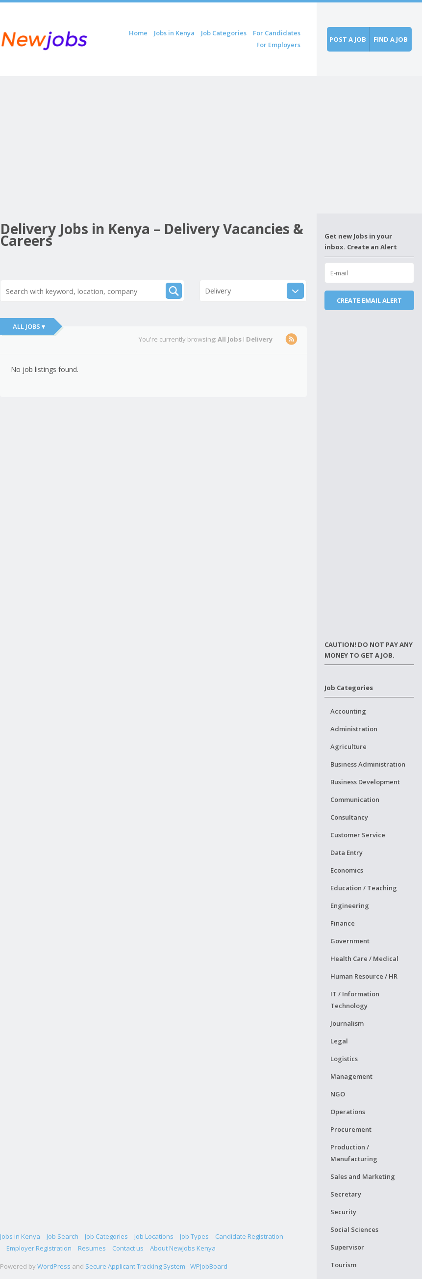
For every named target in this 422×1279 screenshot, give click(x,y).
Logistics (344, 1058)
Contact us (128, 1248)
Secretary (345, 1194)
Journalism (347, 1023)
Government (350, 940)
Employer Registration (39, 1248)
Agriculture (348, 746)
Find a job (390, 39)
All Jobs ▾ (29, 326)
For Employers (278, 44)
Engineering (349, 905)
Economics (346, 870)
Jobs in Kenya (174, 32)
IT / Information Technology (354, 999)
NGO (337, 1094)
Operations (347, 1111)
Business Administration (367, 764)
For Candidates (276, 32)
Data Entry (346, 852)
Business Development (365, 781)
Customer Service (357, 834)
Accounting (348, 711)
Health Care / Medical (364, 958)
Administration (353, 728)
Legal (339, 1041)
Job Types (194, 1236)
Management (351, 1076)
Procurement (351, 1129)
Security (343, 1211)
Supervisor (347, 1247)
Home (138, 32)
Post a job (347, 39)
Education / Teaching (363, 887)
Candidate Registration (249, 1236)
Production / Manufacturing (353, 1153)
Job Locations (154, 1236)
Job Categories (224, 32)
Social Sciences (354, 1229)
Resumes (92, 1248)
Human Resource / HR (363, 976)
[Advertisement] (158, 144)
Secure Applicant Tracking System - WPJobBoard (156, 1266)
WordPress (54, 1266)
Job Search (62, 1236)
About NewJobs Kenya (183, 1248)
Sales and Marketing (362, 1176)
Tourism (343, 1264)
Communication (354, 799)
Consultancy (349, 817)
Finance (342, 923)
